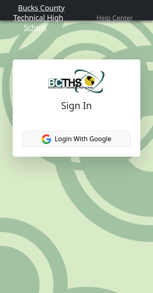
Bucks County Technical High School (34, 21)
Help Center (118, 21)
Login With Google (76, 160)
